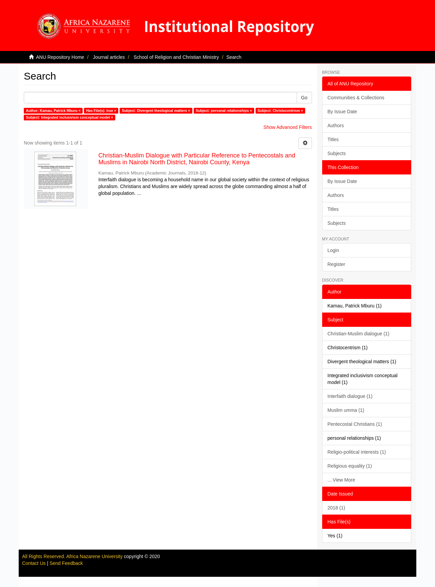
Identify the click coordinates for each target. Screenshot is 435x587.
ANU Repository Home (60, 57)
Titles (333, 139)
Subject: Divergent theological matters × (156, 110)
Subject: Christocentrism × (280, 110)
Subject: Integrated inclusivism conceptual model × (69, 117)
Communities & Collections (356, 97)
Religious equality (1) (350, 466)
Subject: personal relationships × (224, 110)
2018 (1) (336, 507)
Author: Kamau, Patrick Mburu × (53, 110)
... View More (341, 480)
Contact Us (34, 563)
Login (333, 250)
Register (336, 264)
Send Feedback (66, 563)
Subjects (337, 153)
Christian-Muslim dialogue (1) (358, 333)
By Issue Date (342, 111)
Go (304, 97)
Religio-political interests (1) (357, 452)
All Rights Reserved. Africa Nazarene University (73, 556)
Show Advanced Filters (287, 127)
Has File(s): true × (101, 110)
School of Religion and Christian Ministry (176, 57)
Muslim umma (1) (346, 410)
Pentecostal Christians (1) (355, 424)
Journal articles (109, 57)
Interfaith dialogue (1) (350, 396)
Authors (336, 125)
